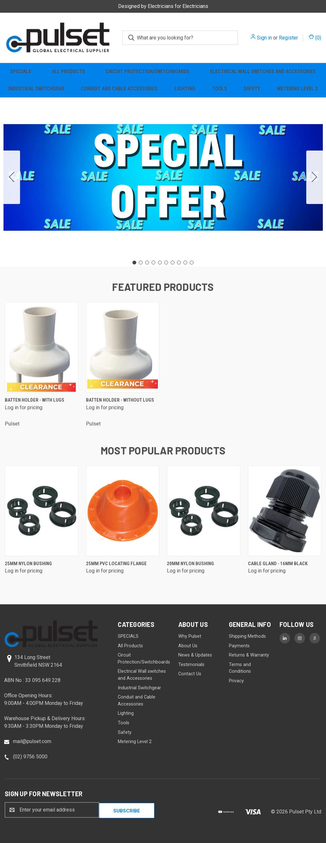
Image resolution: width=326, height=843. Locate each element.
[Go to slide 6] (166, 262)
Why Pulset (189, 636)
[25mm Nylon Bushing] (41, 511)
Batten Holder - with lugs (34, 400)
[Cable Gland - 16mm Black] (284, 511)
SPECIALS (20, 71)
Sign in (264, 38)
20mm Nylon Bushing (190, 563)
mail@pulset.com (32, 741)
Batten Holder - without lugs (120, 400)
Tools (219, 89)
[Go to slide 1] (134, 262)
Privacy (236, 681)
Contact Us (189, 674)
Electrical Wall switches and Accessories (263, 71)
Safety (252, 89)
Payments (239, 646)
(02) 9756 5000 (30, 757)
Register (288, 38)
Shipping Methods (247, 636)
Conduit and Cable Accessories (119, 89)
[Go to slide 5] (160, 262)
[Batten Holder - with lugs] (41, 347)
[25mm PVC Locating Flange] (122, 511)
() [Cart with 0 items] (315, 37)
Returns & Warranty (249, 655)
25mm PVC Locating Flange (116, 563)
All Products (68, 71)
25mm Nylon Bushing (28, 563)
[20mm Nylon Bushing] (203, 511)
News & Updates (195, 655)
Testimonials (191, 664)
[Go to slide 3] (147, 262)
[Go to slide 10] (12, 177)
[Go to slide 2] (314, 177)
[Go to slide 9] (185, 262)
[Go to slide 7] (172, 262)
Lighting (184, 89)
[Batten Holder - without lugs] (122, 347)
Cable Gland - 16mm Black (278, 563)
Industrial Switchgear (36, 89)
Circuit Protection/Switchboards (147, 71)
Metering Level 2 (297, 89)
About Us (187, 646)
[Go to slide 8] (179, 262)
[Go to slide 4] (153, 262)
